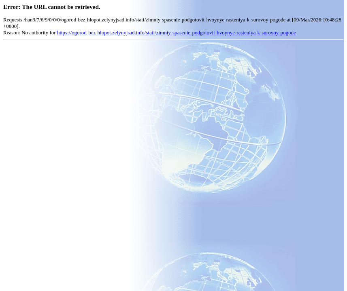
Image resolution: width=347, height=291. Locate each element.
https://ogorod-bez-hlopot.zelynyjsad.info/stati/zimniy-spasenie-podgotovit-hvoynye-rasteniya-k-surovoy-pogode (176, 33)
